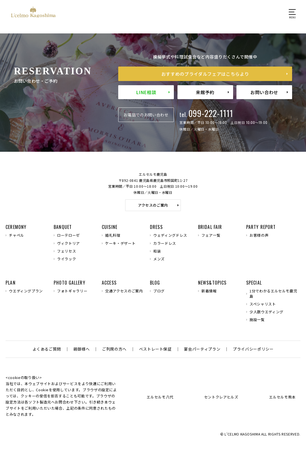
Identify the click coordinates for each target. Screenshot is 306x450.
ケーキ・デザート (120, 243)
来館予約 (205, 92)
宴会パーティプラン (202, 349)
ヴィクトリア (68, 243)
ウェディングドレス (170, 235)
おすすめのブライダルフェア (205, 73)
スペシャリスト (263, 304)
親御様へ (81, 349)
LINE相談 (146, 92)
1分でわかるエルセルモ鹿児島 (273, 293)
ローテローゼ (68, 235)
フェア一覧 (210, 235)
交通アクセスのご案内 (124, 291)
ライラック (66, 258)
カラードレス (164, 243)
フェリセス (66, 251)
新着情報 (209, 291)
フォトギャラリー (72, 291)
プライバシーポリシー (253, 349)
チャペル (16, 235)
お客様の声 (259, 235)
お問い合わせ (264, 92)
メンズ (159, 258)
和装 (157, 251)
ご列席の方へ (114, 349)
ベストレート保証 (155, 349)
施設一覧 (257, 319)
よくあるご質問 (47, 349)
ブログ (159, 291)
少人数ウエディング (266, 311)
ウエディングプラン (26, 291)
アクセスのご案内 (153, 205)
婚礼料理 (112, 235)
